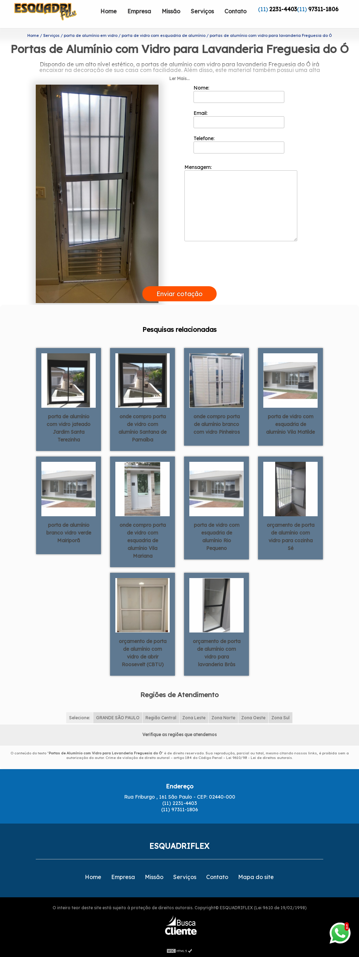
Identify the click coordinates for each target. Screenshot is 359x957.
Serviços (202, 11)
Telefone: (239, 144)
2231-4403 (283, 9)
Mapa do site (256, 876)
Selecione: (79, 717)
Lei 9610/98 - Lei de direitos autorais (259, 757)
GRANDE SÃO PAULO (118, 717)
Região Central (160, 717)
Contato (235, 11)
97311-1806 (323, 9)
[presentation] (179, 278)
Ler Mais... (179, 78)
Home (108, 11)
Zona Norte (223, 717)
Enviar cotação (179, 294)
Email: (239, 119)
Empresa (139, 11)
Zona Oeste (253, 717)
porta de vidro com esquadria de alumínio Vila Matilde (290, 424)
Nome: (239, 94)
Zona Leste (193, 717)
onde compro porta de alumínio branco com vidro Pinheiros (217, 424)
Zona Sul (280, 717)
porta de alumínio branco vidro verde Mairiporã (68, 533)
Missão (171, 11)
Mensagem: (240, 202)
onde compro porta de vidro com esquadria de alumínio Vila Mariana (143, 540)
